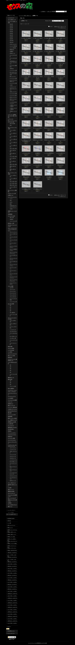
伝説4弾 (11, 29)
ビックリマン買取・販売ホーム (25, 15)
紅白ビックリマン (13, 97)
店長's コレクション (11, 525)
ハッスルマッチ (13, 329)
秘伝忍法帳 (10, 346)
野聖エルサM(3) (26, 176)
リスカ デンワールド (12, 434)
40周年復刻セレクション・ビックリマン (13, 62)
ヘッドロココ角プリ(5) (49, 165)
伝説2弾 (11, 25)
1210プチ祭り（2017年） (12, 586)
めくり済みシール (13, 336)
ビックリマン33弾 (13, 70)
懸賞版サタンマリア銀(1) (60, 128)
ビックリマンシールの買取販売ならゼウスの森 (37, 643)
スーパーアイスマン (12, 440)
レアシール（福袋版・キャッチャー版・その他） (12, 116)
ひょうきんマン (11, 425)
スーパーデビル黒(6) (61, 89)
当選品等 (11, 219)
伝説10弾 (11, 40)
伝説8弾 (11, 36)
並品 (10, 125)
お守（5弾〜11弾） (13, 183)
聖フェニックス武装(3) (60, 114)
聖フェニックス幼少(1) (49, 102)
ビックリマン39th (13, 95)
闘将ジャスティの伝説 (12, 418)
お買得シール (10, 195)
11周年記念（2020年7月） (12, 598)
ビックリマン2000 (11, 215)
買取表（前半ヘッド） (11, 532)
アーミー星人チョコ (12, 482)
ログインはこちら (11, 633)
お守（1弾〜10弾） (13, 156)
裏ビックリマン (13, 76)
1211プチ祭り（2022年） (12, 609)
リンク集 (9, 523)
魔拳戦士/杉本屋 (11, 491)
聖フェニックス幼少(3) (26, 114)
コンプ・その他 (13, 386)
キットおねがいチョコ (12, 504)
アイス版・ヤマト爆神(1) (26, 38)
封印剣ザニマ (10, 403)
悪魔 (10, 204)
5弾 (10, 372)
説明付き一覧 (56, 26)
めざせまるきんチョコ (12, 410)
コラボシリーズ (13, 86)
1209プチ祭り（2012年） (12, 564)
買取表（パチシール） (11, 548)
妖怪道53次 (10, 436)
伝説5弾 (11, 31)
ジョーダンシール (13, 459)
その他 (11, 85)
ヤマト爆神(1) (49, 176)
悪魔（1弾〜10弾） (13, 164)
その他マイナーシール (12, 409)
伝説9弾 (11, 38)
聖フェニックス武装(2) (49, 114)
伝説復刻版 (10, 214)
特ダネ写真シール (13, 461)
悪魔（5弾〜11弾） (13, 185)
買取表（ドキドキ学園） (12, 543)
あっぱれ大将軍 (11, 303)
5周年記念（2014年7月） (12, 570)
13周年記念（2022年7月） (12, 607)
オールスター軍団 (11, 438)
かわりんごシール (13, 475)
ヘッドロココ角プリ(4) (37, 165)
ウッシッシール (13, 454)
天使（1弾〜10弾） (13, 148)
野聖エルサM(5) (37, 176)
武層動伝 (11, 51)
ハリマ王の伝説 (11, 350)
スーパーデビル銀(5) (38, 102)
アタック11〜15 (13, 293)
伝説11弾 (11, 42)
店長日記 (9, 520)
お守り (11, 202)
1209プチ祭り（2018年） (12, 591)
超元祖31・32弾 (11, 223)
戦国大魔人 (10, 357)
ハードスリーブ (11, 17)
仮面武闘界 (10, 416)
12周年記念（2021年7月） (12, 602)
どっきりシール (13, 449)
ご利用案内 (43, 11)
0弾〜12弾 (12, 217)
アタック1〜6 (12, 289)
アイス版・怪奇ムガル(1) (60, 51)
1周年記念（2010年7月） (12, 552)
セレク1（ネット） (13, 232)
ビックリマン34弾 (13, 78)
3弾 (10, 308)
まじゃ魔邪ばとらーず (12, 420)
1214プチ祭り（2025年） (12, 623)
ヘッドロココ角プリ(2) (60, 153)
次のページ (63, 27)
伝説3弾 (11, 27)
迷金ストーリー (11, 489)
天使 (10, 200)
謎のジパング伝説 (11, 355)
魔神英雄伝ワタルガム (12, 427)
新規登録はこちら (11, 630)
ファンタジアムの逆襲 (12, 400)
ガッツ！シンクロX (12, 414)
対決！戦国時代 (11, 388)
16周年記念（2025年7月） (12, 620)
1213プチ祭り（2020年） (12, 600)
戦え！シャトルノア (12, 498)
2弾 (10, 307)
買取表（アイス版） (11, 536)
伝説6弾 (11, 33)
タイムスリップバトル (12, 353)
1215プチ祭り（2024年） (12, 618)
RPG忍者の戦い (11, 429)
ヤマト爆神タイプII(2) (37, 188)
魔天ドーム (10, 506)
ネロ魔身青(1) (37, 153)
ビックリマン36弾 (13, 93)
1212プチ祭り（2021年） (12, 605)
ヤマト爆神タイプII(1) (26, 188)
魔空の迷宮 (10, 379)
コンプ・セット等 (13, 221)
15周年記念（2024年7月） (12, 616)
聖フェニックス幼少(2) (60, 102)
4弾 (10, 310)
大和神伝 (9, 502)
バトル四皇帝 (10, 398)
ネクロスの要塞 (11, 348)
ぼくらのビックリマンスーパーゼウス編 (13, 73)
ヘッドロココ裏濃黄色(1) (49, 153)
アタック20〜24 (13, 296)
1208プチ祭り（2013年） (12, 568)
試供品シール (12, 53)
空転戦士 (9, 431)
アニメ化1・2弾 (13, 338)
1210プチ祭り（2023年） (12, 614)
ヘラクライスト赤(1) (26, 153)
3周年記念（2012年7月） (12, 561)
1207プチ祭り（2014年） (12, 573)
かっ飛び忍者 (10, 423)
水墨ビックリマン (13, 91)
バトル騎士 (10, 351)
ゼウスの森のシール (12, 19)
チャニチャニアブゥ (12, 396)
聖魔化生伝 (12, 49)
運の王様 (9, 412)
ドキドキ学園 (10, 286)
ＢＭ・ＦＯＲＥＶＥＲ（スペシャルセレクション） (12, 229)
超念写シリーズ (13, 480)
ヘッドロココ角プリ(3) (26, 165)
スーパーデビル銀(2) (26, 102)
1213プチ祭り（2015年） (12, 577)
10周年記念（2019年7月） (12, 593)
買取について (10, 527)
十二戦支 (9, 487)
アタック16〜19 (13, 294)
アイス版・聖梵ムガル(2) (49, 51)
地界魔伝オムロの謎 (12, 421)
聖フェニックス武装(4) (26, 128)
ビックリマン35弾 (13, 83)
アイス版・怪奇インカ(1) (26, 63)
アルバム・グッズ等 (12, 193)
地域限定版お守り (13, 205)
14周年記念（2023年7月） (12, 611)
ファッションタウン (12, 432)
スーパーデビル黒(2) (38, 89)
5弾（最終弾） (12, 312)
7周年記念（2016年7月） (12, 579)
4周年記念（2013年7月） (12, 566)
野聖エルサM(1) (60, 165)
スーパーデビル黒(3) (49, 89)
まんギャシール (13, 456)
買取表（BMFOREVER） (12, 550)
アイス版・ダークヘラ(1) (26, 51)
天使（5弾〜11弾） (13, 181)
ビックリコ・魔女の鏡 (12, 407)
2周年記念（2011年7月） (12, 557)
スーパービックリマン (12, 197)
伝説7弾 (11, 35)
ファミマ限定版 (13, 47)
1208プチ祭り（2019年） (12, 595)
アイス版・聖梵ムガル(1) (38, 51)
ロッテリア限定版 (13, 46)
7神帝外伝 (12, 68)
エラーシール (10, 118)
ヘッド (11, 198)
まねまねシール (13, 458)
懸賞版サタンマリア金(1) (49, 128)
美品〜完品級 (12, 123)
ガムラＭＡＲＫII (13, 331)
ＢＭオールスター (13, 44)
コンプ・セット (13, 447)
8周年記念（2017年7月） (12, 584)
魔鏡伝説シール (11, 377)
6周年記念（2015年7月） (12, 575)
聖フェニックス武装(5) (37, 128)
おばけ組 (11, 287)
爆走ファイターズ (11, 405)
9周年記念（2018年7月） (12, 589)
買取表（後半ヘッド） (11, 534)
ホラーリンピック (11, 493)
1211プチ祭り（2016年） (12, 582)
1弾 (10, 305)
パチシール (10, 401)
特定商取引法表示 (11, 518)
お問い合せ (49, 11)
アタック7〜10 (12, 291)
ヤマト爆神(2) (60, 176)
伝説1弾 (11, 24)
